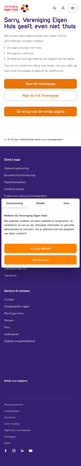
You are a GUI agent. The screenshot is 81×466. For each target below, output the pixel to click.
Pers (7, 327)
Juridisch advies (14, 189)
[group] (63, 8)
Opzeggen (10, 436)
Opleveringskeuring (16, 168)
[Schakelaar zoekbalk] (54, 8)
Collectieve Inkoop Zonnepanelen (25, 196)
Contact (9, 299)
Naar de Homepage (41, 84)
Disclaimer (10, 417)
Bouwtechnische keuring (19, 175)
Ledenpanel (11, 334)
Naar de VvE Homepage (40, 95)
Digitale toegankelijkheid (19, 341)
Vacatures (10, 275)
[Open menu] (72, 8)
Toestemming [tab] (14, 203)
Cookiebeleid (11, 411)
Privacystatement (13, 404)
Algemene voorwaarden (17, 430)
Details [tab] (40, 203)
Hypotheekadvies (15, 182)
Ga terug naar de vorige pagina (40, 111)
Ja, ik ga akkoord (40, 248)
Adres (7, 443)
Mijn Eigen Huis (13, 313)
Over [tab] (67, 203)
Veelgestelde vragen (17, 306)
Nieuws (9, 320)
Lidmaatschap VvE (15, 268)
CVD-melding (11, 423)
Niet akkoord (40, 259)
